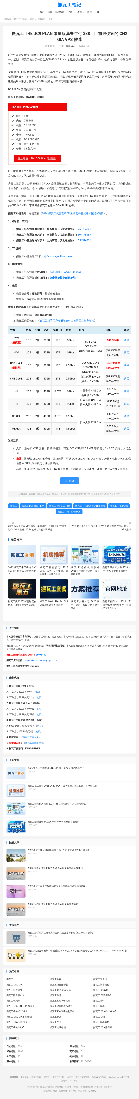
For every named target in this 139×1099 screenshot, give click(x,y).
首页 (42, 12)
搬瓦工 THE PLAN (119, 506)
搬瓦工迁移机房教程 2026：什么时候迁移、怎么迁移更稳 (85, 570)
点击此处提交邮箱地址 (63, 277)
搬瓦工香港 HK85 (15, 1027)
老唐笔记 (25, 1077)
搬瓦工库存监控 (82, 1077)
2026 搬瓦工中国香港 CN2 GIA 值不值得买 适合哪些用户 (22, 570)
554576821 (84, 240)
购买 (126, 340)
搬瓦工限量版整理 (34, 743)
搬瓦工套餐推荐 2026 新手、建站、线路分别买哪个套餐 (85, 605)
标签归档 (98, 1087)
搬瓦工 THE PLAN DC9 (69, 511)
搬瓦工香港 (55, 995)
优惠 (70, 12)
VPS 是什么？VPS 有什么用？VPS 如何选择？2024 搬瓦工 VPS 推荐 (101, 528)
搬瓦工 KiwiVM (100, 990)
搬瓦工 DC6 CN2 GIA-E (104, 1011)
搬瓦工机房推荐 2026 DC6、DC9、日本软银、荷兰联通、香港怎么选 (54, 570)
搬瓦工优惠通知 (101, 1022)
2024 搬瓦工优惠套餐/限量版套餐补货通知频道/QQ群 (72, 213)
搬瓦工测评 (99, 1001)
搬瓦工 (13, 506)
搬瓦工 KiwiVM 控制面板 (62, 1011)
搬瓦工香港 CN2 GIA (16, 1011)
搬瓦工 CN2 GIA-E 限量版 (19, 1017)
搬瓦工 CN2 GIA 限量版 (18, 1022)
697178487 (84, 234)
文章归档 (89, 1087)
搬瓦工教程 (55, 979)
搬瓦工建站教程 (58, 1027)
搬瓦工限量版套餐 (59, 985)
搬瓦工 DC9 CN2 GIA (60, 990)
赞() (69, 480)
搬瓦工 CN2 (99, 1017)
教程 (79, 12)
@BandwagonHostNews (58, 256)
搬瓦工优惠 (99, 1006)
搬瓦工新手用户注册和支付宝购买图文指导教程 (67, 320)
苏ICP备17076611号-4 (74, 1087)
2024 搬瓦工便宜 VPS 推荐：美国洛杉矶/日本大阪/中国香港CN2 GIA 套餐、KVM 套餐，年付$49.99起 (37, 528)
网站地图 (59, 1087)
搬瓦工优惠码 (13, 1001)
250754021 (84, 229)
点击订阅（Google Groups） (66, 272)
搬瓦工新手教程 (101, 985)
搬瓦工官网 (36, 1077)
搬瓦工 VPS (56, 1022)
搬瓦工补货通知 (14, 990)
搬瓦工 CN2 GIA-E (102, 995)
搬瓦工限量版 (100, 979)
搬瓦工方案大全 (31, 737)
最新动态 (41, 20)
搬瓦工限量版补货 (15, 995)
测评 (89, 12)
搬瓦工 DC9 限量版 (102, 1027)
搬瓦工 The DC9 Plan (59, 506)
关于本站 (108, 1087)
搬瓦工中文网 (58, 1077)
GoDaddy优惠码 (99, 1077)
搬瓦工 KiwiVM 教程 (60, 1001)
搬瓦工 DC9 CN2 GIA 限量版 (20, 1006)
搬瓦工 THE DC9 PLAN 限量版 (90, 506)
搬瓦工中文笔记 (20, 20)
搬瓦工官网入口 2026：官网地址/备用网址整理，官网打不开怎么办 (116, 605)
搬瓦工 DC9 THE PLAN (33, 506)
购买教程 (59, 12)
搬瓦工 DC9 (56, 1017)
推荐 (50, 12)
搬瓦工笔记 (69, 4)
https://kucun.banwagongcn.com (41, 660)
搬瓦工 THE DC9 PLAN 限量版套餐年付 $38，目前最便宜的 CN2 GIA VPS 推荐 (86, 494)
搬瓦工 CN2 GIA (14, 985)
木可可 (70, 1077)
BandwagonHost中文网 (118, 1077)
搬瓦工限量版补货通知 (61, 1006)
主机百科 (74, 1081)
